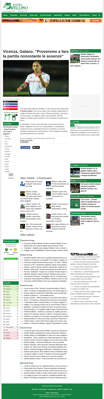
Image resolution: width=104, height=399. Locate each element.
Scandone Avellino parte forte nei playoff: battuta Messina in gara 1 (47, 258)
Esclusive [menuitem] (23, 15)
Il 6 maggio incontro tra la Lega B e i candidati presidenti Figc (45, 375)
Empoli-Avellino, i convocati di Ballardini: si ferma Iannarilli (44, 342)
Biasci (6, 159)
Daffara (7, 136)
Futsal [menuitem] (94, 15)
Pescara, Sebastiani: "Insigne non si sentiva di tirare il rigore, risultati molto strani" (52, 272)
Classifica (7, 283)
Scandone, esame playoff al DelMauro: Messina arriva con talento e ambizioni (51, 279)
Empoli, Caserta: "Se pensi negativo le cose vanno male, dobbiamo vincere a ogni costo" (54, 340)
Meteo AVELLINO (11, 259)
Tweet (36, 147)
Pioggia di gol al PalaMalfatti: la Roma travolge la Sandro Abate (46, 250)
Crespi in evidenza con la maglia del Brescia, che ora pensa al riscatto (48, 366)
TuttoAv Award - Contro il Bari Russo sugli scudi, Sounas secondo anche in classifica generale (56, 321)
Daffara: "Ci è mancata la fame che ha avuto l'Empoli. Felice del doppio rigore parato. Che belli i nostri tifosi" (61, 305)
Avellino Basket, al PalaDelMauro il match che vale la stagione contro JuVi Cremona (53, 335)
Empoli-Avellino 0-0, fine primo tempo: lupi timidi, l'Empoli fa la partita (48, 318)
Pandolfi (7, 171)
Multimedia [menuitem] (58, 15)
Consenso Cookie (47, 386)
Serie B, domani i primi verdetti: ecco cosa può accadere (43, 356)
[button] (11, 174)
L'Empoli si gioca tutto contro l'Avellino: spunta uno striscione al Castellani (49, 331)
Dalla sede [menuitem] (34, 15)
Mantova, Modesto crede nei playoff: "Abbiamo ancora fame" (45, 274)
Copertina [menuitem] (13, 15)
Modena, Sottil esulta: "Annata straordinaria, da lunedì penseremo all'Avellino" (51, 269)
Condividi (25, 147)
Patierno (7, 161)
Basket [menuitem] (67, 15)
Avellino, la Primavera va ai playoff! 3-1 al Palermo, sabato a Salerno (47, 260)
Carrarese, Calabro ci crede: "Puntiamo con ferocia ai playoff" (45, 354)
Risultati (11, 178)
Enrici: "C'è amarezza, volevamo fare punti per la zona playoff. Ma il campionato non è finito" (56, 300)
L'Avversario (28, 138)
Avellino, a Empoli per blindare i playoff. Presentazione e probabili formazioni (50, 323)
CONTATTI (60, 389)
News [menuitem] (74, 15)
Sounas (7, 149)
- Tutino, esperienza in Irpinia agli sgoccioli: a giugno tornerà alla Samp (52, 337)
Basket (73, 181)
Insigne (7, 169)
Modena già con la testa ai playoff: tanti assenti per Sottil (34, 184)
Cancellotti (8, 139)
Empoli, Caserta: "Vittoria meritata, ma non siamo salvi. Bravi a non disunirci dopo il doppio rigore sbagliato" (31, 196)
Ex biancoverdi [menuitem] (45, 15)
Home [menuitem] (5, 15)
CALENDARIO (51, 389)
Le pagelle (74, 165)
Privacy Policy (58, 386)
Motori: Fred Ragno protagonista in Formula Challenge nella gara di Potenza (50, 377)
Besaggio (7, 154)
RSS (71, 389)
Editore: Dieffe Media (52, 392)
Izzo (6, 141)
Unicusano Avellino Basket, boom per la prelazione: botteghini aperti (47, 281)
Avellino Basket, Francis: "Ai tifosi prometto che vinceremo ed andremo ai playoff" (52, 358)
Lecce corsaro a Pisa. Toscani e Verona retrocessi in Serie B (45, 288)
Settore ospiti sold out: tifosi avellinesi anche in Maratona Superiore (47, 351)
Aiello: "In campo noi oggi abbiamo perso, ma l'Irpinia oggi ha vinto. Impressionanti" (53, 291)
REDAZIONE (42, 389)
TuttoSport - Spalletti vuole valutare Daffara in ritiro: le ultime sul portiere (49, 248)
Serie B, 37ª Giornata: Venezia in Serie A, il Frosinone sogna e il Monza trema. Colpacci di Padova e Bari (60, 314)
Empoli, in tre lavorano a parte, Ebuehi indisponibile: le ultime (60, 206)
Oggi (72, 125)
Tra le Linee (75, 196)
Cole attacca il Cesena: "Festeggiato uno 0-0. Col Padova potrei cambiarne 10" (51, 276)
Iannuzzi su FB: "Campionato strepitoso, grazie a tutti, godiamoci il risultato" (50, 265)
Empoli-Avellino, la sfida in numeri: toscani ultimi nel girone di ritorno (47, 373)
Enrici (6, 144)
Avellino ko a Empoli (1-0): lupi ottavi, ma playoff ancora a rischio (46, 316)
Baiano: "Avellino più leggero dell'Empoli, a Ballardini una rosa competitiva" (50, 349)
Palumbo (7, 156)
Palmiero (7, 151)
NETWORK (35, 389)
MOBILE (66, 389)
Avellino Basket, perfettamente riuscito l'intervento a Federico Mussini (48, 333)
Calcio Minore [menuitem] (84, 15)
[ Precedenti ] (10, 254)
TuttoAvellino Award (78, 213)
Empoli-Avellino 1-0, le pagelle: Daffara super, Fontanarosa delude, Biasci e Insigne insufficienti (57, 309)
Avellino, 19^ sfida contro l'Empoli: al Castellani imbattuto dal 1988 (47, 347)
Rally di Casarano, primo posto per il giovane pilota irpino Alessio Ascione (49, 344)
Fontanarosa (8, 146)
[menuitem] (99, 15)
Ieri (76, 125)
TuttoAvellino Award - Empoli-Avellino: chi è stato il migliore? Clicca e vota (49, 302)
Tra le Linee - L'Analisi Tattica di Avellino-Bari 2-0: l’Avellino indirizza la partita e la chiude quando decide (91, 204)
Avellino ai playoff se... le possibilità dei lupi (39, 295)
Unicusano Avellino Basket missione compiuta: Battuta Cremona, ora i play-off (51, 243)
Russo (6, 164)
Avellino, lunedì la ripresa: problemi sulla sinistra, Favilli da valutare (47, 267)
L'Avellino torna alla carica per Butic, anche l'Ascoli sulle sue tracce (47, 370)
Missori (7, 166)
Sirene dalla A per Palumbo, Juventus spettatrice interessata (45, 368)
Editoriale (74, 51)
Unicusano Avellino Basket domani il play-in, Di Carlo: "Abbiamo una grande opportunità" (54, 262)
